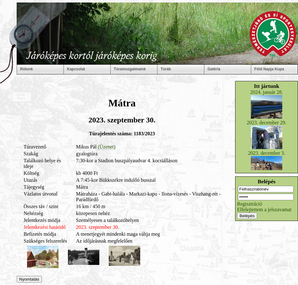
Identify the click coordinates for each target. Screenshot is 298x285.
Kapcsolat (76, 69)
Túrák (166, 69)
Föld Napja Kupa (269, 69)
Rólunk (26, 69)
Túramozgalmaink (130, 69)
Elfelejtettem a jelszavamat (264, 209)
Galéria (213, 69)
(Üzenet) (106, 146)
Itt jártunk (266, 86)
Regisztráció (249, 204)
